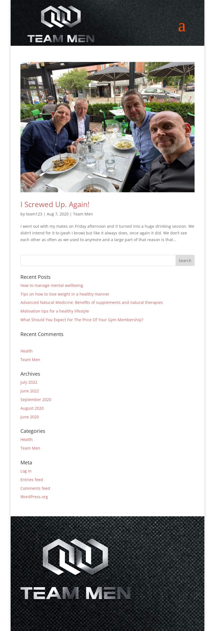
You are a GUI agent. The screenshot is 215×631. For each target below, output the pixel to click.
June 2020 (29, 416)
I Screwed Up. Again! (55, 204)
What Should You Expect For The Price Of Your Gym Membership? (81, 319)
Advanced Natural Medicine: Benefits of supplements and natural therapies (91, 302)
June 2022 (29, 391)
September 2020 (35, 399)
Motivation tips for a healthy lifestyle (54, 311)
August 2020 (32, 408)
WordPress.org (34, 496)
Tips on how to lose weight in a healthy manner (64, 294)
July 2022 (28, 382)
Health (26, 351)
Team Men (83, 214)
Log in (26, 471)
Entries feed (31, 479)
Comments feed (35, 488)
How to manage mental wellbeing (51, 285)
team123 (34, 214)
